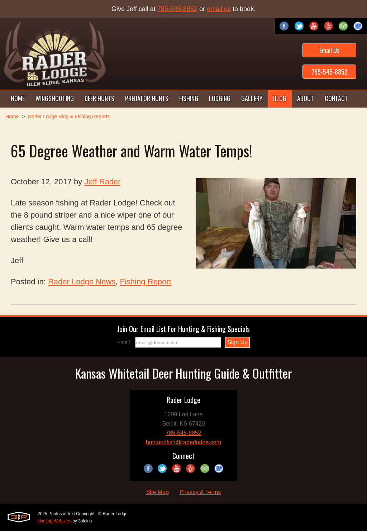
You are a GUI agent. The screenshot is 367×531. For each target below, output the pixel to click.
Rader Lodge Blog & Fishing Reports (69, 116)
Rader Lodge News (81, 281)
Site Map (157, 492)
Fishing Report (145, 281)
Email (123, 342)
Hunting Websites (54, 520)
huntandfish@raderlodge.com (183, 442)
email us (219, 9)
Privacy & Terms (200, 492)
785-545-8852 (177, 9)
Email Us (329, 50)
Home (12, 116)
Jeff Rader (102, 181)
